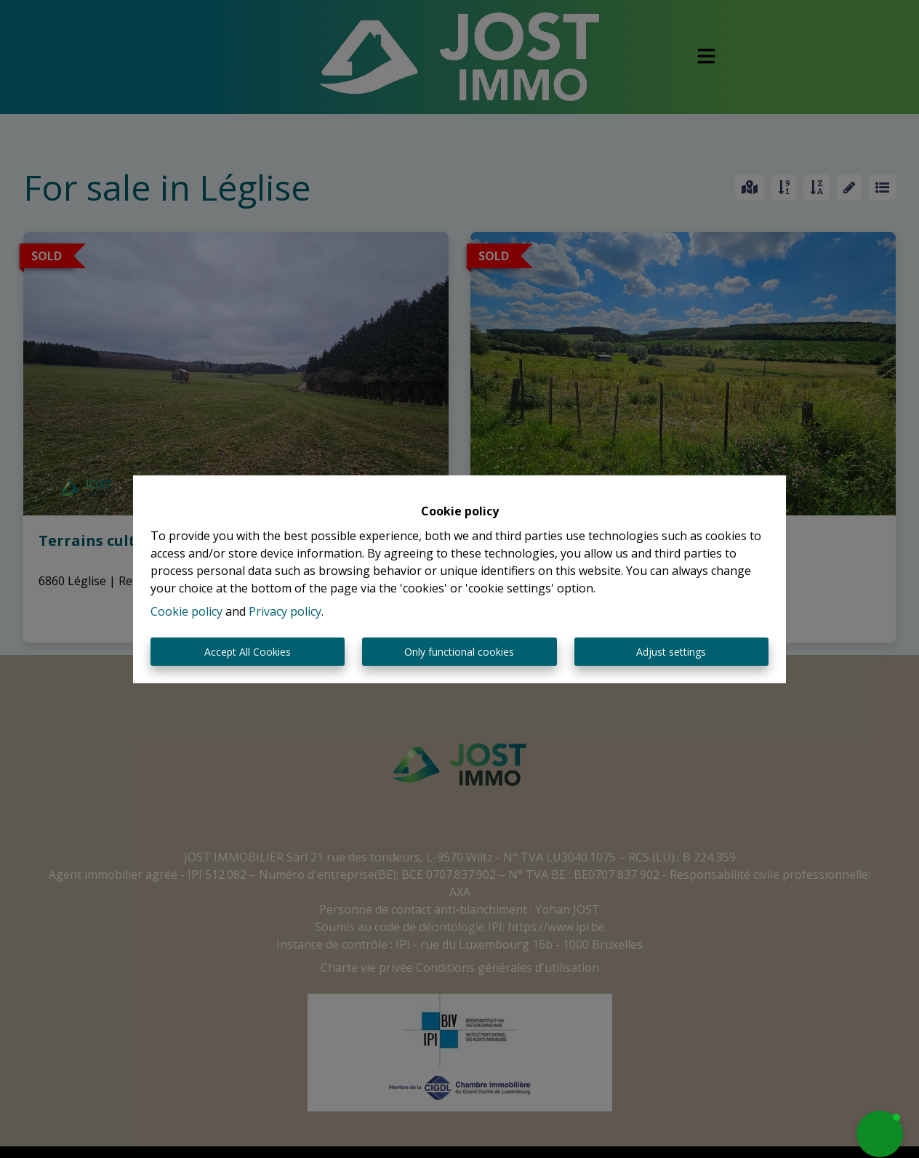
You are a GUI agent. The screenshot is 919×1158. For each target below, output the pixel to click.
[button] (879, 1134)
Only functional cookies (459, 652)
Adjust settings (671, 652)
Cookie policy (186, 611)
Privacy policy (285, 611)
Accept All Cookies (247, 652)
